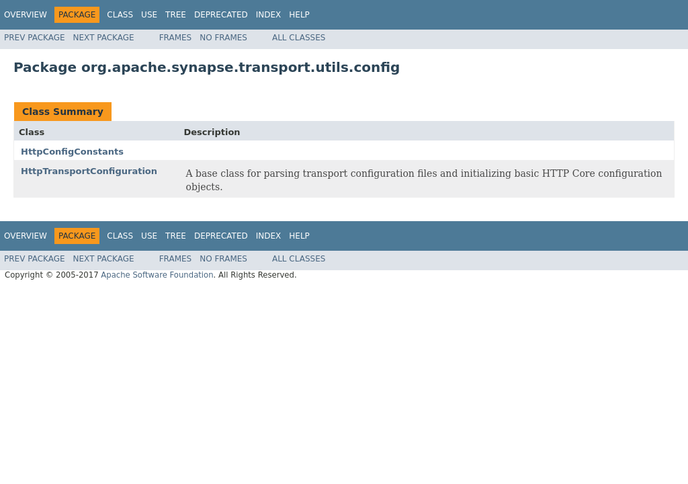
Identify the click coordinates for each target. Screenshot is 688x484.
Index (269, 14)
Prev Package (34, 37)
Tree (175, 14)
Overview (25, 14)
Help (299, 14)
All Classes (298, 37)
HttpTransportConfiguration (89, 171)
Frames (175, 37)
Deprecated (221, 14)
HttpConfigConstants (72, 152)
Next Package (103, 37)
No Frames (223, 37)
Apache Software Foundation (157, 275)
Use (149, 14)
